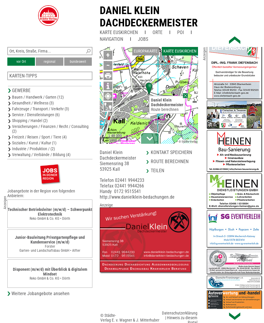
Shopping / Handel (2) (30, 120)
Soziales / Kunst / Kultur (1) (34, 143)
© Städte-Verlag (188, 141)
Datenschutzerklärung (179, 313)
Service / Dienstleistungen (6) (36, 114)
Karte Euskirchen (119, 32)
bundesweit (78, 62)
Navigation (111, 39)
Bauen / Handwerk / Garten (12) (38, 97)
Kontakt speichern (171, 152)
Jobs (143, 39)
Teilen (157, 170)
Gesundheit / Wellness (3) (33, 103)
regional (49, 62)
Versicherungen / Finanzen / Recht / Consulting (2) (50, 128)
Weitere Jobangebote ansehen (40, 293)
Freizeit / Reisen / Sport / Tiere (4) (39, 137)
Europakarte (146, 51)
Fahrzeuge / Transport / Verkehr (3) (40, 108)
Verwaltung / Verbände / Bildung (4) (41, 154)
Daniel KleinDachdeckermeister (149, 16)
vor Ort (21, 62)
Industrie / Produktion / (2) (33, 148)
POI (180, 32)
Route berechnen (165, 109)
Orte (158, 32)
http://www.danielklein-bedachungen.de (137, 197)
